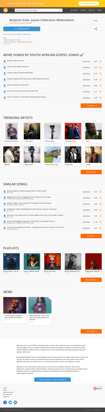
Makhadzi (69, 165)
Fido (87, 141)
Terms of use (88, 410)
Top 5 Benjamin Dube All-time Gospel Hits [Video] (13, 316)
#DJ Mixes (87, 61)
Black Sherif (29, 165)
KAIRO (88, 165)
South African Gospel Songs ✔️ (20, 23)
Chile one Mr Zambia (52, 165)
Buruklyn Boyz (71, 141)
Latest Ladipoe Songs (31, 271)
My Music (74, 10)
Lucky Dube (29, 141)
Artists (92, 10)
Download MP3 (21, 29)
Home (5, 388)
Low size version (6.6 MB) (12, 34)
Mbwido (7, 165)
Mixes (99, 10)
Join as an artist (8, 392)
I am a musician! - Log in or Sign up (52, 379)
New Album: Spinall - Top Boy (93, 271)
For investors (7, 394)
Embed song (26, 34)
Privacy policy (98, 410)
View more (6, 44)
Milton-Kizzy (49, 141)
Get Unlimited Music (89, 4)
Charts (83, 10)
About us (6, 396)
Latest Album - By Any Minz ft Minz (11, 271)
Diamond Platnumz (11, 141)
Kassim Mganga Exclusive (73, 271)
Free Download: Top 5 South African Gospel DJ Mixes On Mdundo (39, 317)
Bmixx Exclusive (49, 271)
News (5, 390)
